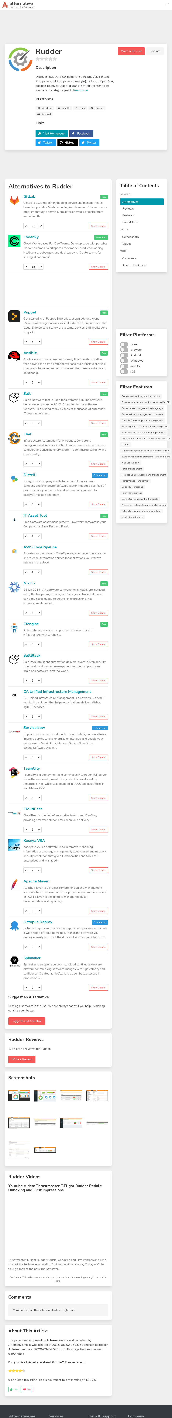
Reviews (128, 209)
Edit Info (155, 51)
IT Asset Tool (35, 515)
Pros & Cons (130, 222)
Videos (127, 244)
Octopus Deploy (37, 922)
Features (128, 215)
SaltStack (31, 655)
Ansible (30, 352)
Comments (129, 258)
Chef (27, 434)
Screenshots (130, 237)
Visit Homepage (54, 133)
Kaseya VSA (34, 840)
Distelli (29, 474)
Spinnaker (32, 958)
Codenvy (31, 237)
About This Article (134, 265)
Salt (27, 393)
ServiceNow (34, 727)
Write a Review (131, 51)
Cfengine (31, 623)
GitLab (29, 196)
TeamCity (31, 768)
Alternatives (130, 202)
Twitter (48, 143)
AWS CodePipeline (40, 547)
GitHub (69, 143)
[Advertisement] (86, 28)
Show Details (98, 225)
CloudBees (33, 809)
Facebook (83, 133)
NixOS (29, 583)
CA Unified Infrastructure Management (57, 691)
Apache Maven (36, 881)
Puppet (29, 312)
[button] (167, 5)
